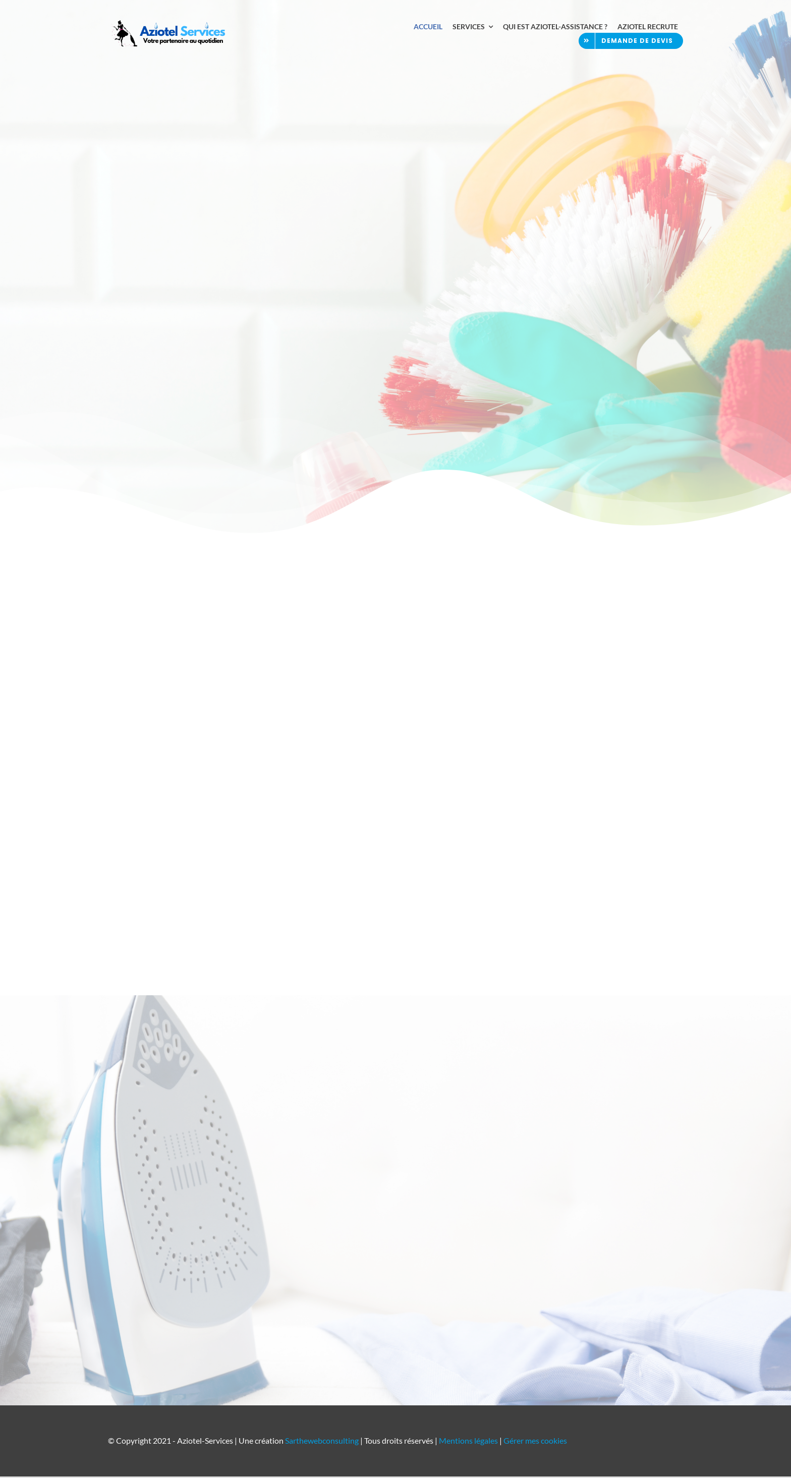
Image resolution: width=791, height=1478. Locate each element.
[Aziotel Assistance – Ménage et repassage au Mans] (168, 24)
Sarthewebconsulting (322, 1442)
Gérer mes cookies (535, 1442)
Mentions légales (468, 1442)
